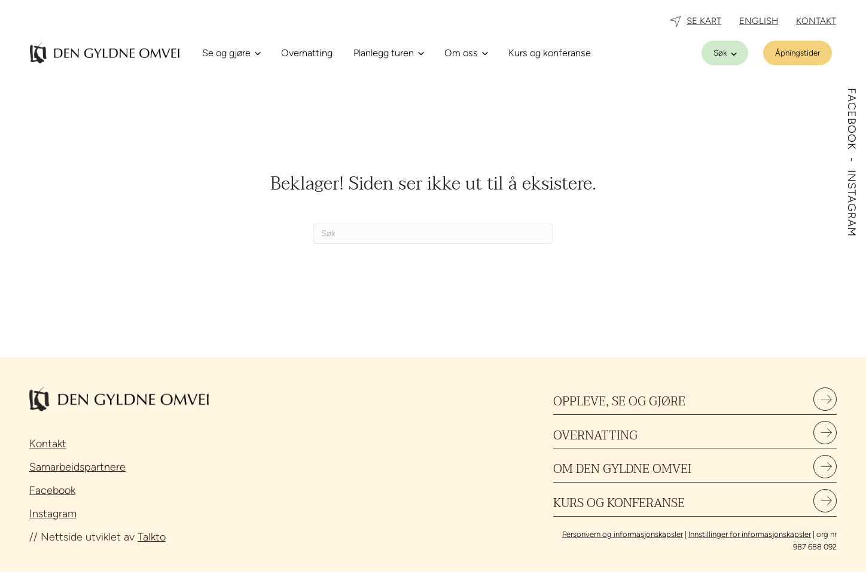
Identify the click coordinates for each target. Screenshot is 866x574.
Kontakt (47, 443)
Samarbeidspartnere (77, 467)
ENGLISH (758, 21)
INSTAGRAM (851, 203)
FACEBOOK (851, 121)
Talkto (152, 537)
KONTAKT (816, 21)
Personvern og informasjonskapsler (622, 537)
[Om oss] (465, 53)
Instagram (53, 513)
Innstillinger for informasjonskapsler (749, 537)
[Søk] (725, 53)
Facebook (52, 490)
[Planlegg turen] (388, 53)
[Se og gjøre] (231, 53)
